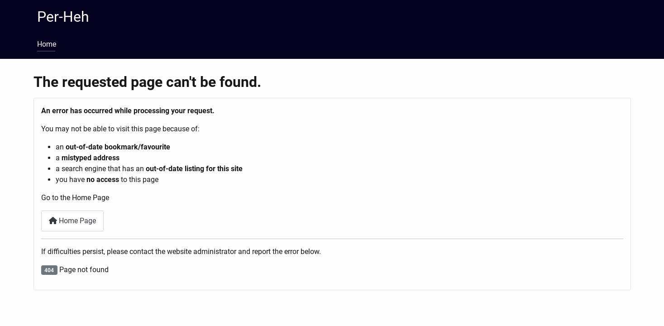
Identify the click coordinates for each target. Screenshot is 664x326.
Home (46, 44)
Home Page (72, 220)
